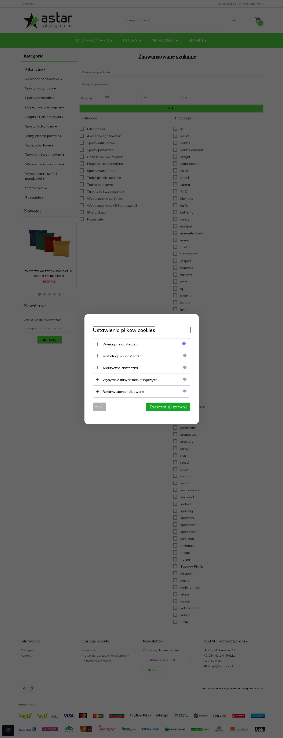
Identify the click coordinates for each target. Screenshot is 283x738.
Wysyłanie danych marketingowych (129, 379)
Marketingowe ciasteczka (122, 356)
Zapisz (99, 406)
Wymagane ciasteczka (120, 344)
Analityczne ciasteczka (120, 368)
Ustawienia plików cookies (124, 330)
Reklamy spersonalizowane (123, 391)
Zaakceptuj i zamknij (168, 406)
